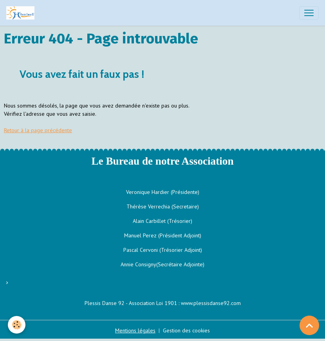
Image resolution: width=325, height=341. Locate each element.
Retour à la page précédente (38, 130)
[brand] (22, 13)
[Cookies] (16, 325)
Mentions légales (135, 330)
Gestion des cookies (186, 330)
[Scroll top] (309, 325)
